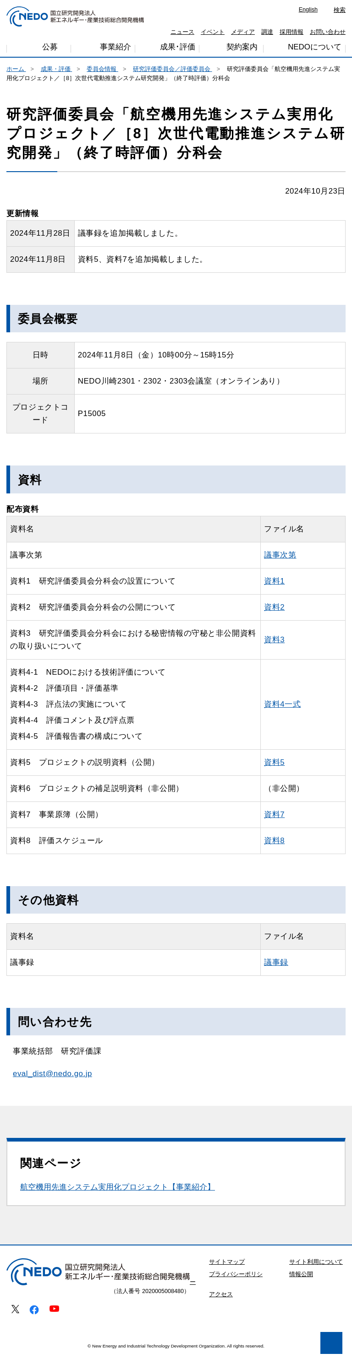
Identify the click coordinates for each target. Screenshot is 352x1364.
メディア (243, 32)
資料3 (293, 648)
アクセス (221, 1303)
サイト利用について (316, 1270)
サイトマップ (227, 1270)
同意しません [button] (57, 1333)
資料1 (294, 589)
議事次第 (300, 563)
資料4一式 (301, 713)
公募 (50, 50)
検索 (340, 10)
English (308, 9)
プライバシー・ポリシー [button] (63, 1309)
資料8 (294, 849)
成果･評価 (177, 50)
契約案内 (242, 49)
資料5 (291, 771)
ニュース (182, 32)
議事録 (295, 971)
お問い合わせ (328, 32)
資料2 (293, 616)
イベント (213, 32)
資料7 (293, 823)
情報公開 (301, 1283)
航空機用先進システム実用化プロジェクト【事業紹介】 (117, 1195)
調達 (267, 32)
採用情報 (291, 32)
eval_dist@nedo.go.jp (52, 1082)
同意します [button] (133, 1333)
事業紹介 (115, 51)
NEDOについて (314, 49)
